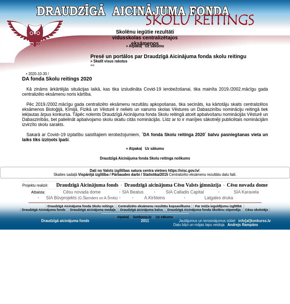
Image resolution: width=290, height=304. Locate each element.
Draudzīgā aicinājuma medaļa (93, 210)
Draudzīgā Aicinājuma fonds (87, 185)
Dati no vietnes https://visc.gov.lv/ (144, 171)
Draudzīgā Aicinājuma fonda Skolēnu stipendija (204, 210)
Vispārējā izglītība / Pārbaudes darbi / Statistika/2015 (123, 175)
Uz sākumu (154, 46)
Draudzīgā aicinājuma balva (141, 210)
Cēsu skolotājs (256, 210)
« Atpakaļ (134, 46)
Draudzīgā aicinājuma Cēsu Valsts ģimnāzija (172, 185)
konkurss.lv (142, 217)
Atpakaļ (123, 217)
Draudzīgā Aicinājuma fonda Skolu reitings (80, 206)
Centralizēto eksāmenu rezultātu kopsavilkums (154, 206)
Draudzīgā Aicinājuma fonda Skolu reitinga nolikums (145, 158)
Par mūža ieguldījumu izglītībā (219, 206)
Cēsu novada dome (247, 185)
